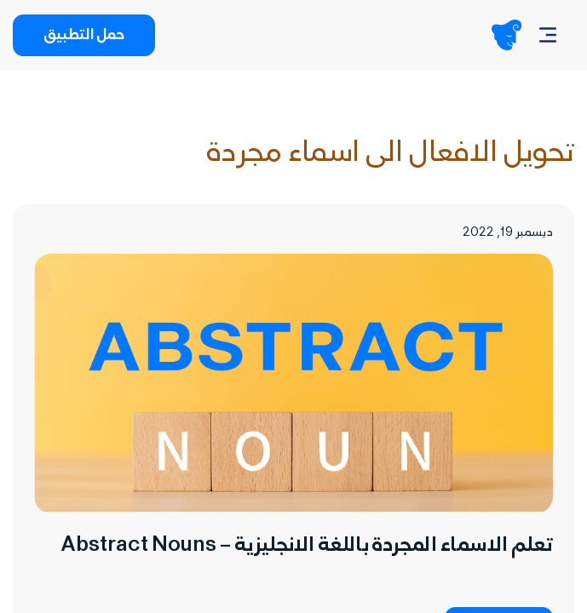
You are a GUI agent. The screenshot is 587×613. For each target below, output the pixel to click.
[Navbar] (547, 35)
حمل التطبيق (83, 36)
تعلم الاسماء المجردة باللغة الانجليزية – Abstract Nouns (306, 547)
